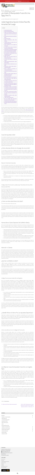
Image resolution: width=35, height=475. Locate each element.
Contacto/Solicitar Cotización (5, 461)
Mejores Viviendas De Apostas (9, 31)
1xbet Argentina (7, 10)
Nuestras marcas (3, 462)
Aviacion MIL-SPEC (4, 418)
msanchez (13, 11)
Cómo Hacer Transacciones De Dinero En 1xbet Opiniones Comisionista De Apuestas (10, 92)
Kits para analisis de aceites (5, 425)
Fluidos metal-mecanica (5, 422)
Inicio (3, 10)
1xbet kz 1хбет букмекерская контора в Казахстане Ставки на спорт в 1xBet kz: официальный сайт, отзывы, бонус (27, 405)
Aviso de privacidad (3, 467)
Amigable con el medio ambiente (18, 417)
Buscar (17, 473)
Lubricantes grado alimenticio (18, 429)
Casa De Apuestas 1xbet (8, 30)
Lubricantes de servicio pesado (18, 428)
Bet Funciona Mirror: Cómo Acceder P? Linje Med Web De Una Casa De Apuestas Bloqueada (10, 78)
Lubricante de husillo (4, 433)
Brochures (2, 460)
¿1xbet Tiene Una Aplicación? (8, 97)
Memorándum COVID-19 (4, 466)
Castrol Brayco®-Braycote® (5, 419)
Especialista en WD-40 (5, 421)
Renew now (19, 1)
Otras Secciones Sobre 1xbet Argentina (10, 101)
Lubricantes (17, 415)
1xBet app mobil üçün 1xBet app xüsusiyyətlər (9, 404)
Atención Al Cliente (7, 38)
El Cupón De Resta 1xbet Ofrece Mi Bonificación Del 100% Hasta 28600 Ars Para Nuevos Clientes (10, 84)
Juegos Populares (7, 55)
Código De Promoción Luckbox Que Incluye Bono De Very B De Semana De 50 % (10, 33)
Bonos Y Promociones (7, 75)
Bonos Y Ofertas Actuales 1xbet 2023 (10, 51)
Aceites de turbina (4, 432)
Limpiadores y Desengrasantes (18, 426)
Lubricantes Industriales (18, 431)
